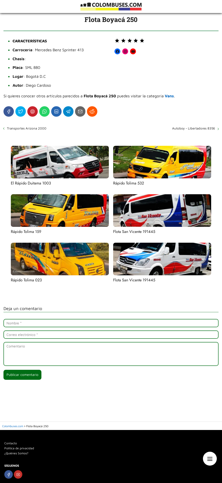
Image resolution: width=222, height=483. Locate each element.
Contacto (10, 443)
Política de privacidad (19, 448)
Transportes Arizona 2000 (26, 128)
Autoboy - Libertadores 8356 (193, 128)
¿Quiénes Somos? (16, 453)
